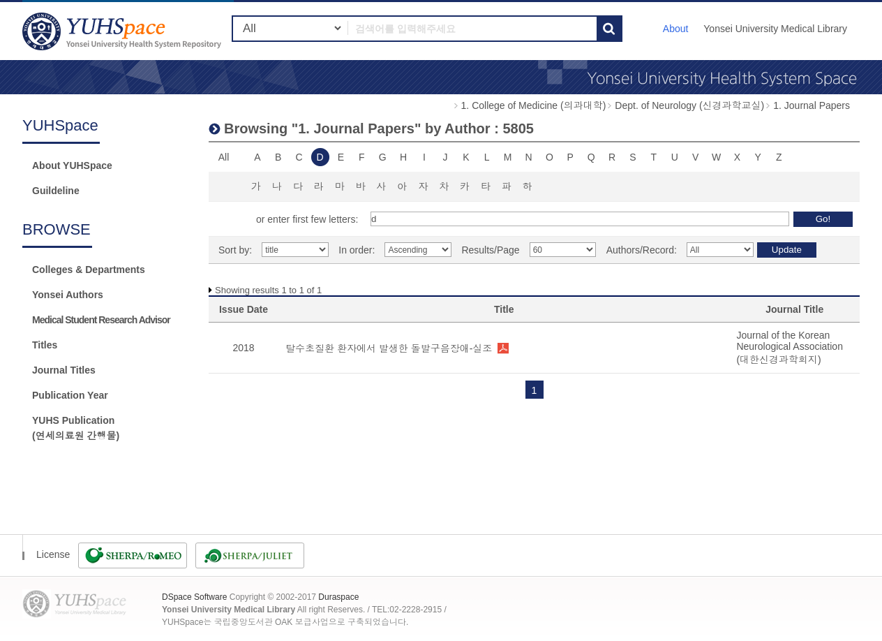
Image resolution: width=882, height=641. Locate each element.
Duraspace (338, 597)
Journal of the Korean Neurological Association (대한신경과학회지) (789, 347)
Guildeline (56, 190)
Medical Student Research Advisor (101, 319)
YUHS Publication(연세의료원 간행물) (75, 428)
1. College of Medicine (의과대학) (533, 105)
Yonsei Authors (67, 294)
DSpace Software (194, 597)
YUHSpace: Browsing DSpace (123, 31)
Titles (44, 345)
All (224, 157)
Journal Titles (64, 370)
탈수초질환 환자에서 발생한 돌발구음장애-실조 (388, 348)
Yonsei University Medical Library (775, 28)
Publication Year (70, 395)
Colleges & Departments (88, 269)
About (676, 28)
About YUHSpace (72, 165)
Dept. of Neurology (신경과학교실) (689, 105)
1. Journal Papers (811, 105)
